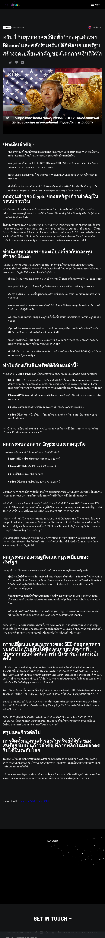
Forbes (22, 806)
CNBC (46, 806)
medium (59, 932)
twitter (47, 932)
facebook (36, 932)
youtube (53, 932)
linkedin (41, 932)
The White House (34, 806)
